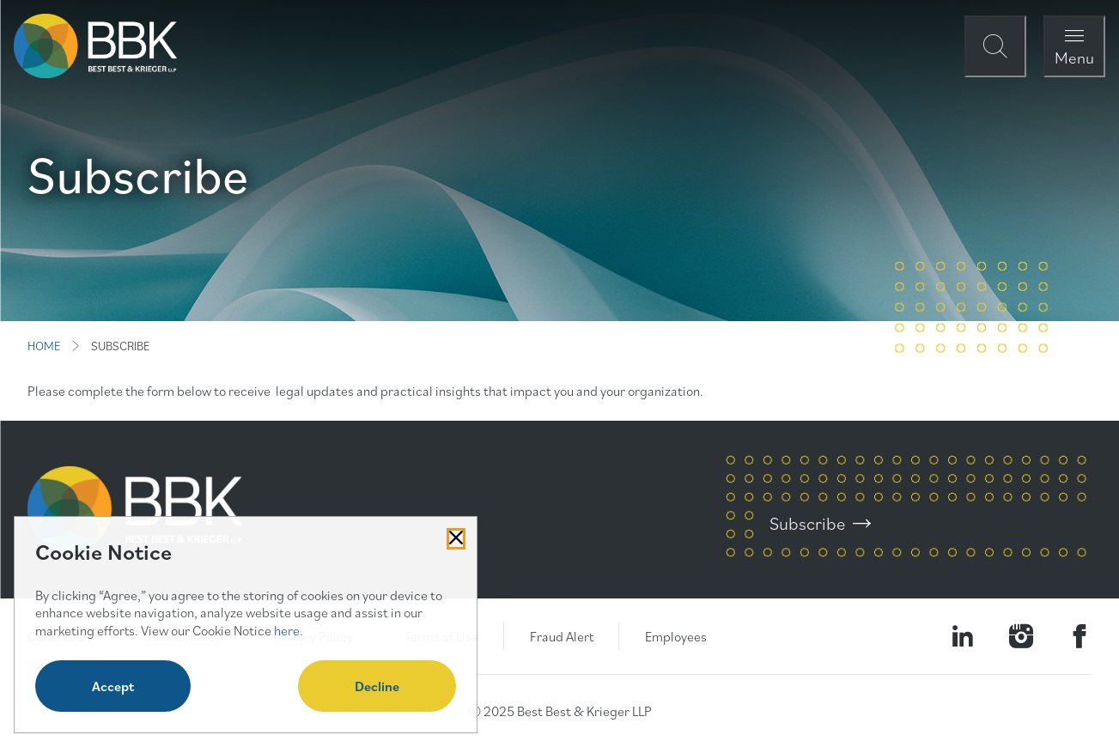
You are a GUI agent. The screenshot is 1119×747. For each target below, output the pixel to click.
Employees (676, 636)
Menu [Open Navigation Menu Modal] (1074, 57)
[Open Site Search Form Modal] (995, 46)
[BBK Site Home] (95, 46)
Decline (377, 686)
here (287, 630)
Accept (113, 686)
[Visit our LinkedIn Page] (963, 636)
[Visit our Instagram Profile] (1021, 636)
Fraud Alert (561, 636)
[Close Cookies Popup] (456, 538)
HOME (43, 346)
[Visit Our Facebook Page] (1079, 636)
